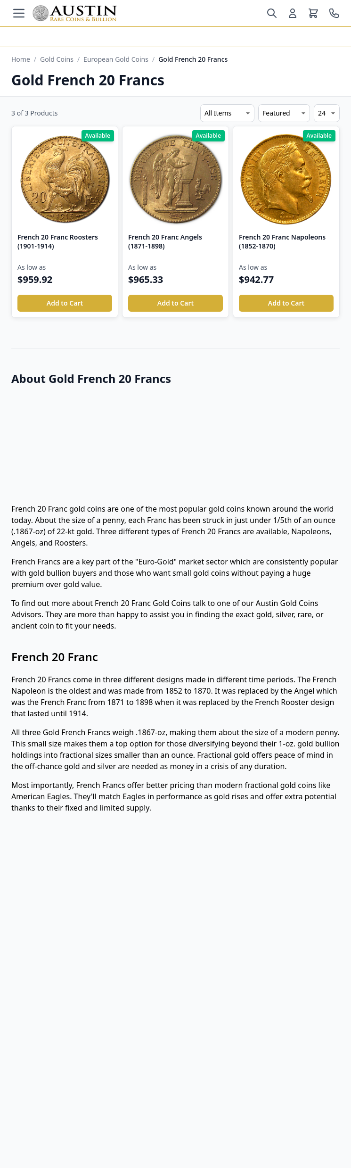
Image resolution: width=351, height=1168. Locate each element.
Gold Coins (56, 59)
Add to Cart (65, 302)
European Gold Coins (115, 59)
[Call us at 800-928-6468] (334, 13)
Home (20, 59)
